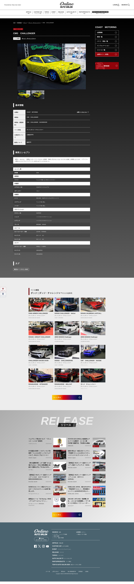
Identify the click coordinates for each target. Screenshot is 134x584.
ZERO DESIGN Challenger (63, 337)
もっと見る (59, 398)
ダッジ (25, 22)
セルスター (71, 507)
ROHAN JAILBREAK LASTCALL (91, 313)
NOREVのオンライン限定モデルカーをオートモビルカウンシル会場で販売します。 (40, 490)
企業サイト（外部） (103, 54)
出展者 (86, 573)
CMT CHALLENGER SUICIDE (92, 360)
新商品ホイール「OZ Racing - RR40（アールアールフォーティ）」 (40, 501)
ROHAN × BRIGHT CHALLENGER (39, 337)
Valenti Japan (32, 459)
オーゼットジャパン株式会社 (36, 505)
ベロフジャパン (33, 445)
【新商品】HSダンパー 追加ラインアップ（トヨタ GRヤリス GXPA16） (79, 478)
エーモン (31, 471)
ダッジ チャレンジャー (88, 384)
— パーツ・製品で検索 (58, 540)
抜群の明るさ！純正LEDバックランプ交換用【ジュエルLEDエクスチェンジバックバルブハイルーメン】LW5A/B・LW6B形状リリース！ (79, 454)
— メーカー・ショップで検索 (59, 536)
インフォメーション (103, 45)
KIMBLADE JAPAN (73, 495)
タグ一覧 (48, 573)
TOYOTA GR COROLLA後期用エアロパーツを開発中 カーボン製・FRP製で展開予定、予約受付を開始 (79, 442)
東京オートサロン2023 (21, 269)
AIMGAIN (70, 447)
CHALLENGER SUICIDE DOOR (38, 360)
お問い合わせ (55, 573)
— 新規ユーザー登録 (81, 536)
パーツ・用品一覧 (102, 41)
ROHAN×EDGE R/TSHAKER (38, 384)
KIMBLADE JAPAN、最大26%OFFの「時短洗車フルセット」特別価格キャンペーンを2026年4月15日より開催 (79, 490)
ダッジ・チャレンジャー (34, 22)
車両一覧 (99, 37)
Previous (20, 66)
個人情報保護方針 (72, 573)
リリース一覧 (101, 50)
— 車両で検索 (55, 538)
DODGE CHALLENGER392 (64, 360)
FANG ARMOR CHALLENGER (38, 313)
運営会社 (63, 573)
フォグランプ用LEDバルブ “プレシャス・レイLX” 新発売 (40, 441)
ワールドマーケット (34, 495)
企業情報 (99, 32)
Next (83, 66)
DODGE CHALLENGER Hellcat (65, 313)
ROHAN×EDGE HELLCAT (63, 384)
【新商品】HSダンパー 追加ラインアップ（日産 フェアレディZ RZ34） (79, 465)
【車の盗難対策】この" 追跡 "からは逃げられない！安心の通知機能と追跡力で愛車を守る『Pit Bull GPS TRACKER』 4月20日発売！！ (40, 466)
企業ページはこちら (82, 112)
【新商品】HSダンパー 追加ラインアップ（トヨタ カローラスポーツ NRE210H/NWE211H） (40, 478)
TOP (14, 22)
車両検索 (19, 22)
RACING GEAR (72, 469)
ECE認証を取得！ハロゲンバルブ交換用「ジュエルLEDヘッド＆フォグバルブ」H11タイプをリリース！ (40, 454)
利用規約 (81, 573)
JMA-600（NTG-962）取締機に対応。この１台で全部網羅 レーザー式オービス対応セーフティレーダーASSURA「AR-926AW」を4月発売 (79, 502)
